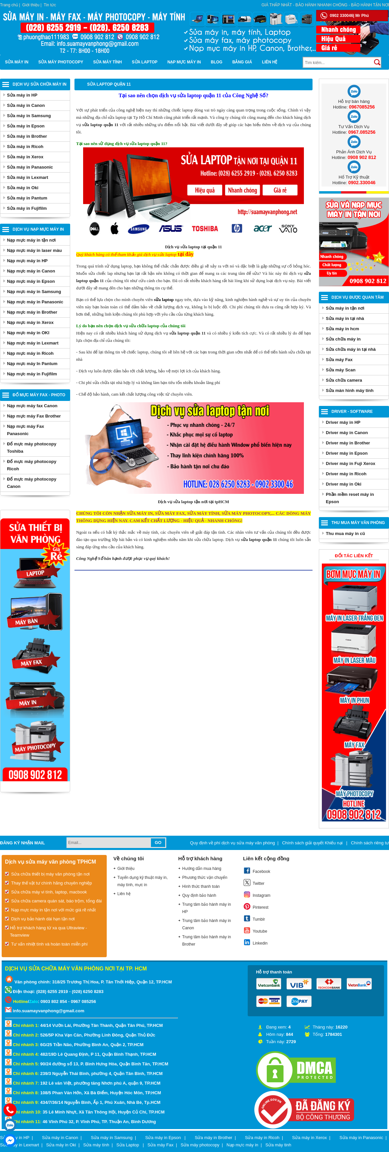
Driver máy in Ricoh (346, 473)
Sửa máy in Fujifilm (27, 208)
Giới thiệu (30, 5)
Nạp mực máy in (184, 62)
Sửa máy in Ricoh (25, 146)
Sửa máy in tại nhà (345, 318)
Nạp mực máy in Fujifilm (32, 373)
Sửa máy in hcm (342, 328)
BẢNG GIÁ (242, 62)
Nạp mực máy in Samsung (34, 291)
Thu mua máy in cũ (345, 533)
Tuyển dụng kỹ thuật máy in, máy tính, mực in (142, 881)
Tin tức (50, 5)
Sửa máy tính (107, 62)
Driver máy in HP (343, 422)
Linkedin (255, 942)
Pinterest (255, 906)
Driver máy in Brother (348, 442)
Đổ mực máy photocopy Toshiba (31, 447)
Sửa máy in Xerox (25, 156)
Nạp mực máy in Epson (31, 281)
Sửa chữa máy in (343, 339)
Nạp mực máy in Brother (32, 312)
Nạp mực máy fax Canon (32, 405)
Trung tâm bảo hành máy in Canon (206, 924)
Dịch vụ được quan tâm (357, 297)
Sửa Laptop (145, 62)
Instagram (256, 894)
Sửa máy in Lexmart (27, 177)
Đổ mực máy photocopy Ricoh (31, 465)
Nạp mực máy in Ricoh (30, 353)
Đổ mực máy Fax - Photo (39, 395)
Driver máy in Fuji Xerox (350, 463)
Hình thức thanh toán (201, 886)
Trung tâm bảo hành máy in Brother (206, 941)
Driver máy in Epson (347, 453)
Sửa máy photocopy (60, 62)
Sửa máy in (16, 62)
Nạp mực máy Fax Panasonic (25, 430)
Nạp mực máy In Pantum (32, 363)
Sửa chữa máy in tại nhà (351, 349)
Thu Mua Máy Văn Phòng (358, 522)
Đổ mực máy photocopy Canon (31, 483)
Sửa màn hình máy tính (349, 390)
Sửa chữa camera (344, 380)
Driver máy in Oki (343, 484)
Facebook (256, 871)
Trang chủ (9, 5)
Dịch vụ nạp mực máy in (38, 229)
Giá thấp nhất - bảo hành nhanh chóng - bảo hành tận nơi (325, 5)
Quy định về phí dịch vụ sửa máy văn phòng (232, 842)
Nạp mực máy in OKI (28, 332)
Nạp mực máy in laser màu (34, 250)
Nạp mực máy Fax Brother (34, 416)
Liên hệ (269, 62)
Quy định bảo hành (199, 895)
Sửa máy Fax (339, 359)
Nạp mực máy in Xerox (30, 322)
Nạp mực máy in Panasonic (35, 301)
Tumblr (254, 918)
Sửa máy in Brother (27, 136)
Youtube (255, 930)
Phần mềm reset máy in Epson (350, 498)
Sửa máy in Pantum (27, 197)
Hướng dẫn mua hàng (201, 868)
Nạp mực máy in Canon (31, 271)
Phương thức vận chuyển (204, 877)
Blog (216, 62)
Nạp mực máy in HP (27, 260)
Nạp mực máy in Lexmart (33, 343)
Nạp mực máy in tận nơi (31, 240)
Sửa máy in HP (22, 95)
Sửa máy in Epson (26, 125)
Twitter (253, 882)
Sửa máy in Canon (26, 105)
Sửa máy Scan (340, 369)
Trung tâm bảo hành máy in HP (206, 908)
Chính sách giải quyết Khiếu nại (313, 842)
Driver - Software (352, 411)
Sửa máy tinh (278, 1144)
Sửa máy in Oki (22, 187)
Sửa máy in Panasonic (30, 167)
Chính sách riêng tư (370, 842)
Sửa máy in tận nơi (345, 308)
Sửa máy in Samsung (29, 115)
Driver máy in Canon (347, 432)
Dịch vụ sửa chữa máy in (39, 84)
